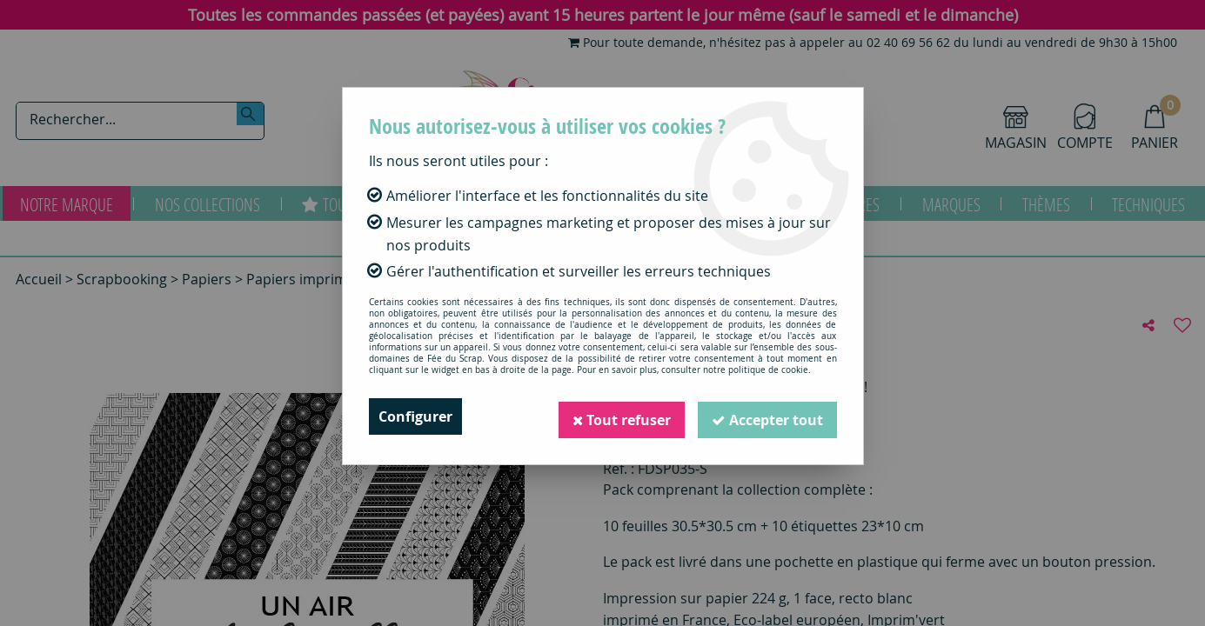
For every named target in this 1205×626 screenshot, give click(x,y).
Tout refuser (621, 416)
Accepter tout (767, 416)
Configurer (415, 416)
